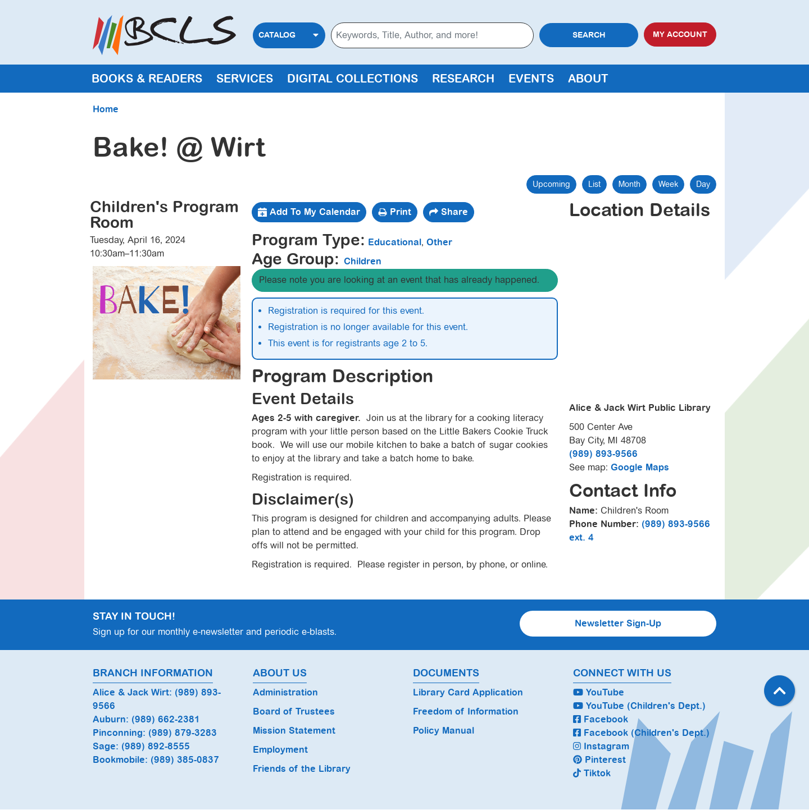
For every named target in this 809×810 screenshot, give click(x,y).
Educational (394, 242)
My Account (680, 34)
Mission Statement (294, 730)
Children (362, 261)
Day (703, 184)
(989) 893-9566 (603, 454)
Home (106, 109)
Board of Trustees (294, 711)
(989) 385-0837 (185, 759)
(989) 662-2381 (165, 719)
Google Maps (640, 467)
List (594, 184)
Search (589, 35)
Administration (285, 692)
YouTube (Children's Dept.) (639, 706)
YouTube (598, 692)
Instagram (601, 746)
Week (668, 184)
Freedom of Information (466, 711)
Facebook (600, 719)
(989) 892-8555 (155, 746)
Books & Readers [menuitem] (147, 78)
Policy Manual (443, 730)
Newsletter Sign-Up (618, 623)
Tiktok (592, 773)
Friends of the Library (302, 768)
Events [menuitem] (531, 78)
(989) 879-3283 (182, 732)
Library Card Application (468, 692)
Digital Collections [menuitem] (352, 78)
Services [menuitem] (244, 78)
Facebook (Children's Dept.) (641, 732)
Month (629, 184)
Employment (280, 749)
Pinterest (599, 759)
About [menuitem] (588, 78)
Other (439, 242)
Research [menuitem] (463, 78)
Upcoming (551, 184)
